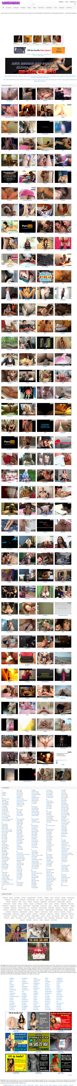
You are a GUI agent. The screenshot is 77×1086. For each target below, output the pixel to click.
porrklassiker (60, 996)
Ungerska (63, 866)
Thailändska (64, 848)
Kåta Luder (5, 79)
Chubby (3, 876)
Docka (18, 794)
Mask (32, 874)
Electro (18, 811)
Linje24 (6, 76)
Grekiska (19, 870)
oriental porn (41, 909)
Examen (18, 815)
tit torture (20, 903)
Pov (47, 843)
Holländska (33, 800)
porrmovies (59, 994)
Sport (62, 798)
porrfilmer (24, 1003)
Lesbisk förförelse (35, 863)
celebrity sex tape (31, 917)
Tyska (62, 861)
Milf (32, 883)
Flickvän (18, 836)
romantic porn (6, 909)
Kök (32, 838)
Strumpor (63, 823)
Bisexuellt (4, 845)
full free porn (6, 917)
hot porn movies (16, 913)
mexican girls (70, 903)
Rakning (48, 854)
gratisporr (12, 978)
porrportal (47, 1001)
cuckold (40, 920)
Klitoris (32, 834)
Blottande (4, 848)
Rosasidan (33, 77)
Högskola (33, 798)
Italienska (33, 815)
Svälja (62, 827)
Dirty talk (18, 793)
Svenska (63, 832)
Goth (18, 867)
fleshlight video (14, 907)
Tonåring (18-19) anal (66, 854)
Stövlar (62, 816)
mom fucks (23, 897)
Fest (18, 826)
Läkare (33, 853)
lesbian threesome (49, 899)
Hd (32, 790)
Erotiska (18, 814)
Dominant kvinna (20, 800)
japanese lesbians (23, 911)
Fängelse (19, 823)
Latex (32, 858)
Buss (3, 868)
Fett (17, 829)
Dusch (18, 806)
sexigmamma (48, 991)
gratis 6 (11, 981)
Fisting (18, 832)
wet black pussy (34, 907)
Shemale (72, 1)
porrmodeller (13, 989)
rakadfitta (35, 993)
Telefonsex (21, 76)
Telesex (25, 76)
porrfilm (11, 980)
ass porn (50, 905)
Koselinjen (34, 76)
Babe (3, 824)
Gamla (18, 853)
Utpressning (64, 871)
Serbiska (48, 875)
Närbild (47, 801)
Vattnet (62, 876)
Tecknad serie (64, 845)
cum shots (70, 899)
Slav (47, 887)
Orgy (47, 822)
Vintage (63, 880)
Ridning (48, 857)
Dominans (19, 798)
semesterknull (25, 989)
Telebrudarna (15, 76)
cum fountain (39, 897)
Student (63, 824)
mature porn (56, 903)
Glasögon (19, 863)
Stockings (63, 809)
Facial (18, 820)
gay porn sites (13, 905)
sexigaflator (59, 980)
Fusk (18, 846)
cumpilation (46, 897)
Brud (3, 861)
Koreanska (33, 841)
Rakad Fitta (48, 79)
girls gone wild (27, 909)
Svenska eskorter (67, 76)
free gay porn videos (31, 897)
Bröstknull (4, 857)
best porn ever (15, 911)
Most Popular (29, 920)
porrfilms (24, 998)
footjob (19, 901)
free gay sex (65, 907)
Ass (2, 813)
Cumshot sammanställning (8, 884)
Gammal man (20, 858)
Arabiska (4, 809)
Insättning (33, 811)
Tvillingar (63, 860)
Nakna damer (73, 79)
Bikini (3, 841)
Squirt (62, 803)
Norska (47, 804)
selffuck (11, 897)
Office (47, 811)
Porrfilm (35, 994)
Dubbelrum (19, 804)
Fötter (18, 840)
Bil (2, 842)
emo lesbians (57, 899)
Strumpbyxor (64, 822)
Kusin (32, 845)
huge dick (71, 907)
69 (2, 795)
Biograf (3, 844)
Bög (2, 851)
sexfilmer (59, 993)
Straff (62, 817)
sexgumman (60, 989)
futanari (51, 897)
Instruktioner (34, 812)
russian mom (34, 909)
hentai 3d (30, 901)
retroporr (24, 993)
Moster (47, 794)
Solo (47, 889)
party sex (19, 905)
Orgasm (48, 819)
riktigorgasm (36, 983)
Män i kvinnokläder (35, 873)
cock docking (8, 911)
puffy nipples (6, 907)
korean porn (46, 920)
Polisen (48, 839)
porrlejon (12, 986)
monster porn (36, 901)
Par (47, 832)
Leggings (33, 861)
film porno (43, 915)
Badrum (3, 828)
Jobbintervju (34, 822)
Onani (47, 817)
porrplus (47, 1004)
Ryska (47, 866)
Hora (32, 803)
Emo (18, 812)
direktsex (12, 984)
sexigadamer (60, 981)
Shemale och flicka (50, 878)
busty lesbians (51, 917)
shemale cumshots (26, 905)
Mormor (48, 791)
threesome (14, 903)
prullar (35, 978)
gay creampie (17, 897)
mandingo (73, 905)
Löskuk (33, 868)
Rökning (48, 858)
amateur (45, 903)
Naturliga (48, 802)
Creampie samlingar (6, 879)
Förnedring (19, 839)
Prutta (47, 846)
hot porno (42, 899)
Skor (47, 882)
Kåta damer (43, 81)
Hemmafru (33, 793)
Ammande (4, 804)
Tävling (62, 844)
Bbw (3, 835)
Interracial (33, 814)
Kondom (33, 840)
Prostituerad (49, 845)
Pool (47, 842)
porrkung (59, 1006)
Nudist (47, 805)
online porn (26, 903)
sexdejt (11, 999)
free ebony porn (6, 905)
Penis (47, 835)
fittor (11, 983)
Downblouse (19, 801)
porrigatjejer (25, 1006)
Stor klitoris (63, 811)
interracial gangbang (7, 913)
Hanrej (18, 884)
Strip (62, 820)
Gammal (18, 855)
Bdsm (3, 837)
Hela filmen (34, 791)
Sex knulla (47, 988)
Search (62, 915)
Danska (18, 790)
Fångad (18, 822)
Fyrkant (18, 849)
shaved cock (62, 911)
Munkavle (48, 796)
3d (2, 793)
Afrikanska (4, 798)
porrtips (35, 989)
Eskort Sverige (60, 76)
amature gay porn (70, 897)
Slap (47, 885)
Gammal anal (20, 857)
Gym (18, 877)
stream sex (69, 911)
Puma (47, 849)
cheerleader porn (59, 909)
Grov (18, 873)
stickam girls (63, 899)
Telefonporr (45, 76)
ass (28, 907)
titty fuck (48, 915)
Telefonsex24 (40, 76)
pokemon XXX (50, 913)
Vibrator (63, 879)
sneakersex (37, 911)
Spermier (63, 797)
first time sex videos (31, 899)
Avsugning (4, 820)
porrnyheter (48, 1009)
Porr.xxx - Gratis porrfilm (38, 55)
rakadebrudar (36, 980)
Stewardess (63, 807)
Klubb (32, 835)
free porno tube (15, 899)
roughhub (35, 984)
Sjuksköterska (49, 879)
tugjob (67, 915)
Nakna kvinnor (16, 79)
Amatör (3, 803)
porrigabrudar (13, 1006)
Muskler (48, 797)
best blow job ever (52, 901)
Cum (3, 881)
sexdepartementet (14, 996)
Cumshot (4, 882)
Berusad (3, 840)
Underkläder (64, 865)
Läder (32, 850)
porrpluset (47, 1003)
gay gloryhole (64, 913)
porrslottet (36, 1009)
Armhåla (3, 810)
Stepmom (63, 806)
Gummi (18, 876)
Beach (3, 838)
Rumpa (48, 863)
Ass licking (4, 814)
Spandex (63, 794)
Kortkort (33, 844)
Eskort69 (11, 79)
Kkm (32, 828)
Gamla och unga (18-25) (22, 854)
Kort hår (33, 842)
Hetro (62, 1)
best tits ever (27, 915)
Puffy (47, 848)
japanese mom (13, 909)
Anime (3, 807)
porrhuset (12, 1008)
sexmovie (47, 984)
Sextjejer (74, 76)
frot (37, 899)
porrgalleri (24, 996)
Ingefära (33, 809)
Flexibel (18, 835)
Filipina (18, 830)
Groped (18, 871)
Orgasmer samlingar (50, 820)
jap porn (50, 903)
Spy (62, 801)
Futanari (18, 848)
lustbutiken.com (10, 1085)
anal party (63, 897)
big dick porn (58, 907)
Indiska (33, 806)
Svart (62, 830)
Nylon (47, 808)
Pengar (48, 833)
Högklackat (33, 797)
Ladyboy (33, 852)
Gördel (18, 866)
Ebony (18, 809)
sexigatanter (48, 993)
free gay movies (59, 917)
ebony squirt (5, 897)
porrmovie (59, 998)
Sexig (58, 984)
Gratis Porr (42, 79)
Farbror (18, 824)
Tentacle (63, 847)
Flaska (18, 833)
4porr (23, 984)
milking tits (29, 913)
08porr (46, 978)
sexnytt (47, 983)
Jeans (32, 820)
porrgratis (24, 994)
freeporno (24, 981)
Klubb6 (37, 77)
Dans (3, 889)
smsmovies (12, 993)
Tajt (62, 841)
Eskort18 (41, 77)
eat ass (24, 917)
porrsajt (11, 1001)
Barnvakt (4, 832)
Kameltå (33, 825)
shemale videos (43, 913)
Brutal (3, 863)
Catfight (3, 872)
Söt (62, 790)
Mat (32, 879)
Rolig (47, 860)
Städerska (63, 804)
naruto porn (22, 920)
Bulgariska (4, 866)
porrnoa (47, 994)
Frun (18, 843)
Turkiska (63, 858)
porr (58, 1001)
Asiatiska (4, 811)
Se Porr (58, 983)
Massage (33, 877)
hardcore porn (22, 899)
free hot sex (57, 897)
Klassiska (33, 831)
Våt (62, 874)
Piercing (48, 836)
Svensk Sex (54, 79)
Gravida (18, 868)
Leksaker (33, 862)
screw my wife (19, 917)
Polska (47, 840)
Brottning (4, 860)
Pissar (47, 837)
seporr (46, 980)
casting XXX (57, 913)
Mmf (32, 886)
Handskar (19, 882)
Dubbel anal (19, 803)
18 (2, 792)
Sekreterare (49, 872)
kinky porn (32, 903)
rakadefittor (36, 988)
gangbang (23, 913)
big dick (71, 915)
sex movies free (44, 905)
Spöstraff (63, 800)
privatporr (35, 981)
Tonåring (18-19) (65, 853)
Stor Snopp (63, 813)
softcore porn (35, 913)
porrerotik (35, 1003)
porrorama (47, 1008)
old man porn (14, 915)
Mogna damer (37, 81)
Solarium (48, 888)
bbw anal (66, 909)
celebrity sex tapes (61, 901)
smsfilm (24, 980)
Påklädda (48, 830)
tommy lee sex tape (22, 907)
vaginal (71, 917)
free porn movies (44, 911)
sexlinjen (47, 986)
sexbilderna (25, 978)
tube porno (56, 911)
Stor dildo (63, 810)
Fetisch (18, 827)
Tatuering (63, 842)
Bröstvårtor (4, 858)
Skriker (47, 884)
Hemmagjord (34, 794)
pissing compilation (35, 915)
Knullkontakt (34, 79)
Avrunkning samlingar (6, 819)
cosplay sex (20, 909)
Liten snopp (34, 866)
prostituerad (25, 986)
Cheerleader (4, 875)
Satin (47, 871)
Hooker (33, 801)
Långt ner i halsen (35, 855)
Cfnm (3, 874)
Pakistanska (49, 829)
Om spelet (48, 816)
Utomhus (63, 869)
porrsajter (47, 996)
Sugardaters (67, 79)
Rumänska (48, 861)
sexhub (58, 986)
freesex (11, 991)
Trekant (63, 855)
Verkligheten (64, 877)
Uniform (63, 868)
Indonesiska (34, 808)
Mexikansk (33, 880)
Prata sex (29, 76)
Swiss (62, 835)
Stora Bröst (63, 814)
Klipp (32, 832)
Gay (67, 1)
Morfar (47, 790)
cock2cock (31, 911)
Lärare (32, 856)
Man (32, 871)
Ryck (47, 864)
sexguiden (59, 991)
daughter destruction (65, 905)
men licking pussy (39, 903)
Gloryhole (19, 864)
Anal (3, 806)
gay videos (72, 909)
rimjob (46, 917)
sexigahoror (60, 978)
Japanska (33, 819)
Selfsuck (48, 874)
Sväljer (62, 829)
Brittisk (3, 854)
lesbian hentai (51, 907)
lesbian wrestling (35, 905)
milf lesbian (21, 915)
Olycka (47, 814)
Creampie (4, 878)
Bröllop (3, 855)
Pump (47, 850)
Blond (3, 847)
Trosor (62, 857)
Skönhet (48, 881)
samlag (35, 986)
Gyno (18, 879)
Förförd (18, 837)
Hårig (18, 885)
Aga (2, 800)
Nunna (47, 806)
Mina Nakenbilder (52, 76)
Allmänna (4, 801)
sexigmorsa (48, 989)
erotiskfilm (24, 988)
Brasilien (4, 853)
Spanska (63, 796)
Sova (62, 791)
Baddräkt (4, 825)
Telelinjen (10, 76)
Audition (3, 817)
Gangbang (19, 860)
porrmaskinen (60, 1003)
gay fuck (12, 917)
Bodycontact (46, 77)
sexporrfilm (48, 999)
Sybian (62, 836)
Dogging (18, 796)
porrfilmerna (25, 999)
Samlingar (48, 869)
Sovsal (62, 793)
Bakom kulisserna (6, 830)
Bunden (3, 867)
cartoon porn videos (43, 907)
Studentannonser (24, 79)
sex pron (24, 901)
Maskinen (33, 876)
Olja (47, 813)
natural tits (68, 901)
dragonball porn (44, 901)
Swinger (63, 833)
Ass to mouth (5, 816)
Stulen (62, 826)
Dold (18, 797)
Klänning (33, 830)
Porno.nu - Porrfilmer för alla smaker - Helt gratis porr (38, 54)
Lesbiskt (33, 865)
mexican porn (71, 913)
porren (35, 1004)
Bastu (3, 834)
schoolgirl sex (7, 899)
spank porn (14, 901)
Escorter (30, 79)
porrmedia (59, 999)
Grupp (18, 874)
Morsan (48, 793)
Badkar (3, 827)
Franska (18, 842)
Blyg (3, 850)
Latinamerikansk (35, 859)
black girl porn (63, 903)
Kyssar (33, 847)
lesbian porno (56, 905)
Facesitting (19, 819)
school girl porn (40, 917)
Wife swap (63, 885)
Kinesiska (33, 827)
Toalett (62, 851)
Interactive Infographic (49, 909)
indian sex (66, 917)
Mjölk (32, 884)
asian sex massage (55, 915)
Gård (18, 861)
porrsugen (12, 1003)
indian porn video (7, 903)
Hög (32, 796)
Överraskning (49, 825)
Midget (32, 881)
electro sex (35, 920)
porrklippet (59, 1009)
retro (23, 991)
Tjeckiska (63, 850)
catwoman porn (7, 915)
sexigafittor (48, 981)
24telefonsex (25, 983)
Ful (17, 845)
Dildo (18, 791)
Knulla (62, 79)
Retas (47, 855)
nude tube (8, 901)
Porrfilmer (59, 79)
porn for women (54, 920)
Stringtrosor (63, 819)
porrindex (35, 1008)
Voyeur (62, 881)
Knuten (33, 837)
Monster (33, 887)
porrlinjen (59, 1004)
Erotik (39, 79)
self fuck (51, 911)
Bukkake (4, 864)
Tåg (62, 840)
